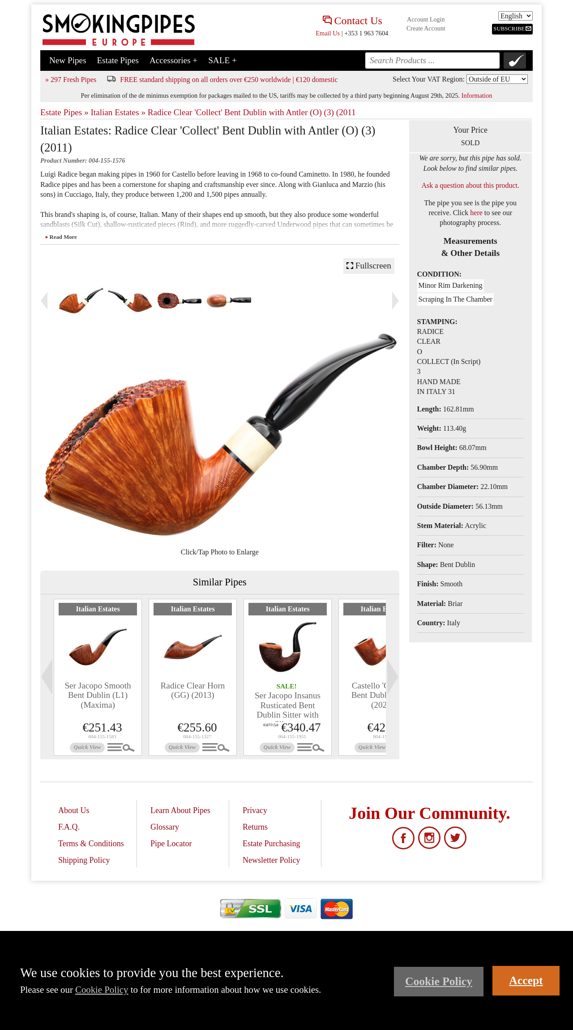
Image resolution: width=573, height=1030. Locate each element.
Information (477, 95)
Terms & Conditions (91, 843)
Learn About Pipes (180, 810)
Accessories (173, 60)
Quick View (87, 747)
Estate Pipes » (64, 112)
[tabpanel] (98, 677)
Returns (255, 826)
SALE (222, 60)
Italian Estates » (117, 112)
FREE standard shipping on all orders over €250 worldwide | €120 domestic (229, 79)
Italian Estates (98, 609)
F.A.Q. (69, 826)
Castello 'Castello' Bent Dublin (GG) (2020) (382, 695)
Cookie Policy (101, 989)
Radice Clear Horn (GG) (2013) (193, 690)
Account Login (426, 19)
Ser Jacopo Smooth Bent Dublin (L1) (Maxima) (97, 695)
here (476, 212)
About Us (74, 810)
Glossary (164, 826)
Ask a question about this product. (470, 185)
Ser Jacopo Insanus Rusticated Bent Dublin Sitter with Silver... (288, 709)
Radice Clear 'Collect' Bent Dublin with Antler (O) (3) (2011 (252, 112)
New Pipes (67, 60)
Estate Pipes (118, 60)
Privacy (255, 810)
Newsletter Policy (271, 860)
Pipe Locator (171, 843)
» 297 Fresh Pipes (70, 79)
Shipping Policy (84, 860)
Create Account (425, 28)
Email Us (328, 33)
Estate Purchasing (271, 843)
